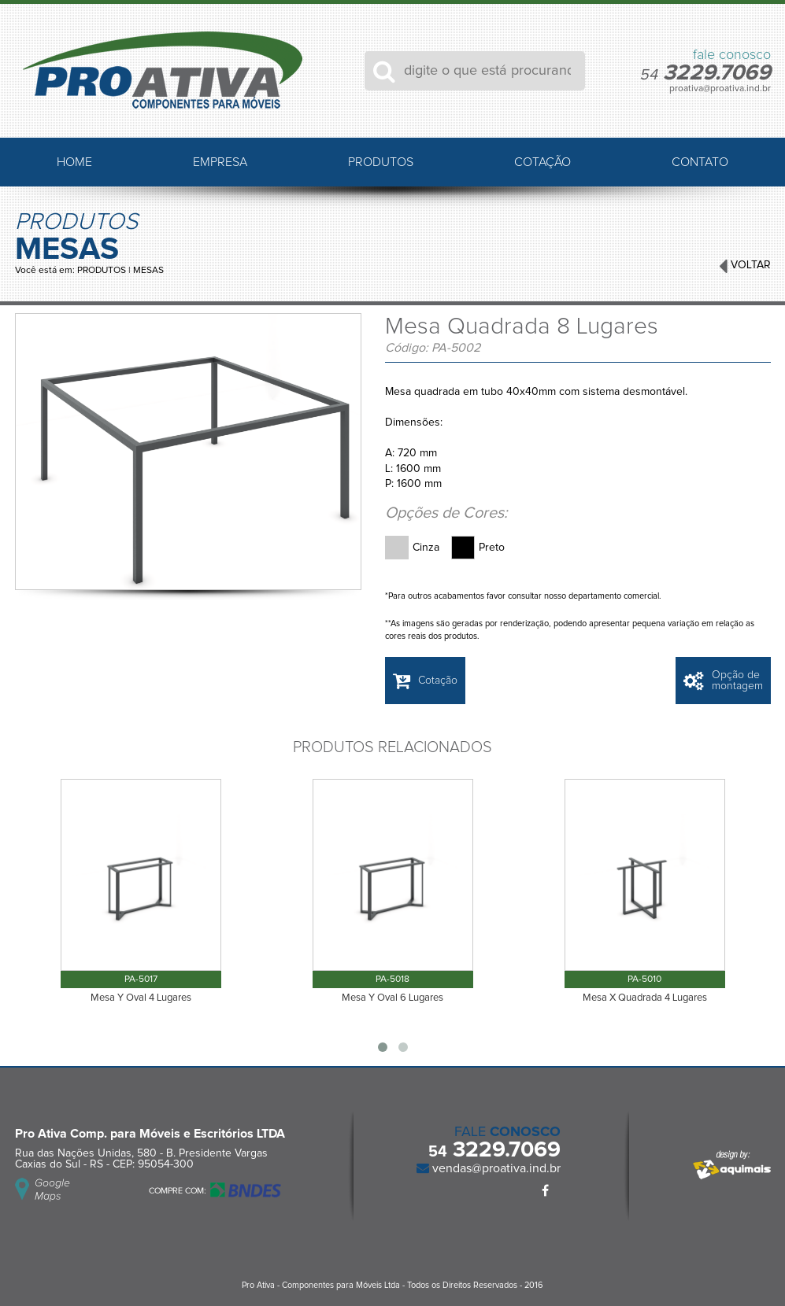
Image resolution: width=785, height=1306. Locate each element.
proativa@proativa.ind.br (720, 89)
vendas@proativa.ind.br (495, 1168)
